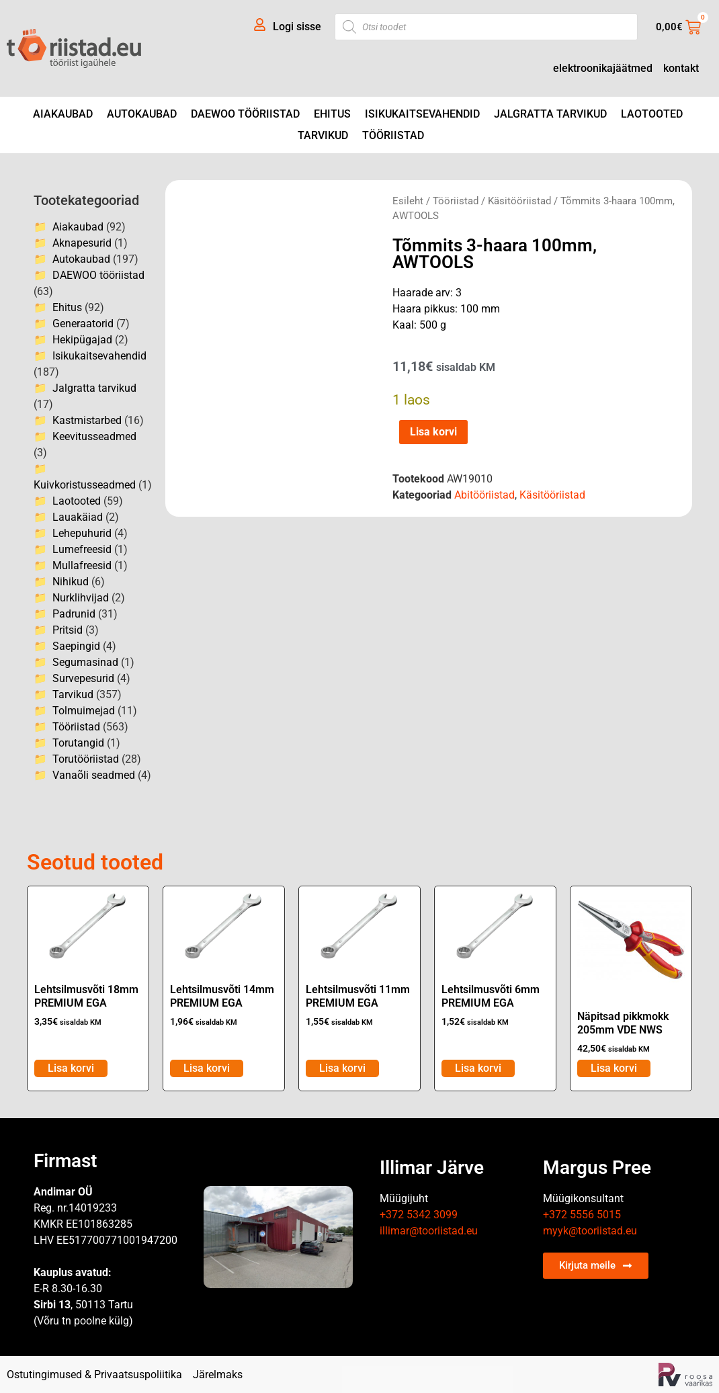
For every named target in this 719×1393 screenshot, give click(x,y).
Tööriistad (393, 135)
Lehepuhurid (82, 533)
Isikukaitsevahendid (422, 114)
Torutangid (78, 742)
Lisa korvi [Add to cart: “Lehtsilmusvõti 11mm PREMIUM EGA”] (342, 1068)
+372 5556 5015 (582, 1214)
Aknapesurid (82, 243)
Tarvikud (323, 135)
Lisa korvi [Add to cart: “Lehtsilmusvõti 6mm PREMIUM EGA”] (478, 1068)
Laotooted (652, 114)
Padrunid (73, 613)
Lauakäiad (77, 517)
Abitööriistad (484, 495)
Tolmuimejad (83, 710)
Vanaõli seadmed (93, 775)
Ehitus (332, 114)
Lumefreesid (82, 549)
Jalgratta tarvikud (550, 114)
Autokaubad (142, 114)
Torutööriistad (85, 759)
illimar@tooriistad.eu (429, 1230)
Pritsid (67, 630)
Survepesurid (83, 678)
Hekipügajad (82, 339)
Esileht (407, 201)
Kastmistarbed (87, 420)
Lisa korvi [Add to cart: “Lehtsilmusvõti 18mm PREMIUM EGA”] (71, 1068)
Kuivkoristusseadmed (85, 484)
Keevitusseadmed (94, 436)
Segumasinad (85, 662)
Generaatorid (83, 323)
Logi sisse (297, 26)
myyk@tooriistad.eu (590, 1230)
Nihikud (70, 581)
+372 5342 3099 (419, 1214)
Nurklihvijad (80, 597)
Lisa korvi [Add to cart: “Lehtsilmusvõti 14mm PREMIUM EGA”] (206, 1068)
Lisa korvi (433, 431)
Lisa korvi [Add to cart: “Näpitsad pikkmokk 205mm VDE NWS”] (614, 1068)
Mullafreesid (82, 565)
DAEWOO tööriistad (245, 114)
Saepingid (76, 646)
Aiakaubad (63, 114)
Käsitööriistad (519, 201)
